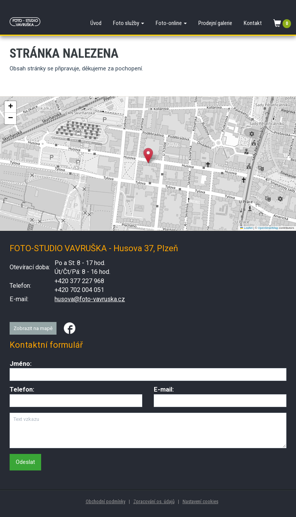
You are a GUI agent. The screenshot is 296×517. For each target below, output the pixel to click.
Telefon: (22, 389)
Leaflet (246, 228)
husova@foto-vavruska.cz (90, 299)
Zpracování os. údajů (154, 501)
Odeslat (25, 462)
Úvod (95, 23)
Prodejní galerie (215, 23)
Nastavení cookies (200, 501)
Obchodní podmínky (105, 501)
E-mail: (164, 389)
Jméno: (21, 363)
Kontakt (253, 23)
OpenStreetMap (268, 228)
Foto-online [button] (171, 23)
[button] (148, 155)
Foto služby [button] (128, 23)
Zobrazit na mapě (33, 328)
